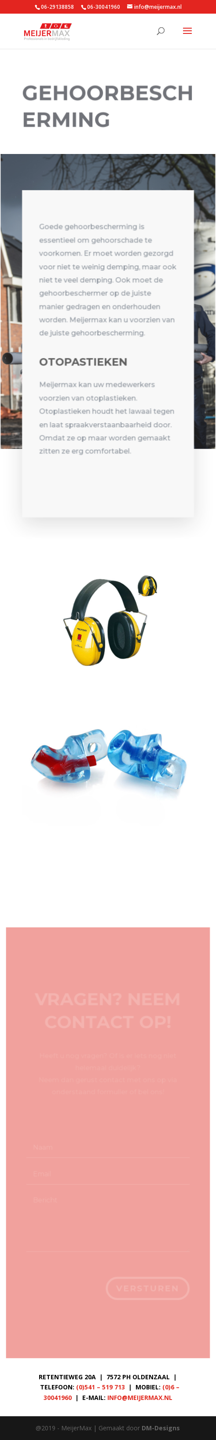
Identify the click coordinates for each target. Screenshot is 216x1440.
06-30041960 (103, 7)
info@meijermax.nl (139, 1397)
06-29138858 (57, 7)
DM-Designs (161, 1428)
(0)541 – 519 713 (100, 1387)
